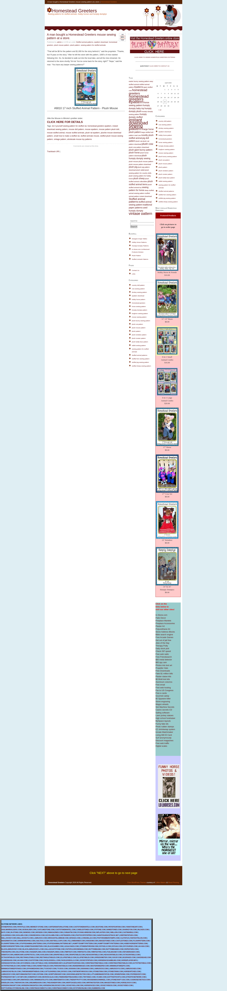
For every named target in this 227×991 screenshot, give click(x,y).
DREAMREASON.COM (37, 983)
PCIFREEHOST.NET (8, 977)
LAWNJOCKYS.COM (116, 968)
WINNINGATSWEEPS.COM (119, 966)
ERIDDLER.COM (7, 983)
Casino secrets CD (164, 710)
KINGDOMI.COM (92, 941)
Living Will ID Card (164, 735)
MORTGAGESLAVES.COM (75, 983)
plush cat (139, 141)
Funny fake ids (162, 724)
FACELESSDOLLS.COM (70, 960)
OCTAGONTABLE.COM (131, 955)
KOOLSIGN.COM (46, 955)
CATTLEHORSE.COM (52, 971)
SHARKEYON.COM (129, 929)
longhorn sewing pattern (140, 313)
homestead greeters (138, 91)
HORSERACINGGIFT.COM (10, 985)
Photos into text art (164, 665)
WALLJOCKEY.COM (8, 938)
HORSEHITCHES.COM (132, 971)
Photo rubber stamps (165, 726)
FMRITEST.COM (70, 952)
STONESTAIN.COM (100, 971)
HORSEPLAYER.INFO (129, 960)
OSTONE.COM (42, 974)
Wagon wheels (162, 704)
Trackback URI (53, 151)
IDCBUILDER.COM (29, 929)
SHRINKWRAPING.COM (26, 941)
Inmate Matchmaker (164, 732)
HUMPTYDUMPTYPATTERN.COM (85, 943)
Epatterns (138, 87)
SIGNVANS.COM (87, 968)
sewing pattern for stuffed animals (93, 45)
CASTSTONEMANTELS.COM (84, 927)
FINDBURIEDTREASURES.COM (70, 977)
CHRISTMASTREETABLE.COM (96, 963)
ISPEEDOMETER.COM (103, 957)
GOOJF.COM (116, 957)
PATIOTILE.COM (23, 927)
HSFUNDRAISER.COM (131, 952)
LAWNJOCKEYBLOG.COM (11, 971)
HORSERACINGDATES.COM (31, 985)
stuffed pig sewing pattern (140, 362)
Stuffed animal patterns (84, 42)
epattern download (101, 42)
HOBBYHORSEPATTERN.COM (12, 946)
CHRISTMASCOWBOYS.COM (40, 988)
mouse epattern (91, 129)
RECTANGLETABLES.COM (49, 957)
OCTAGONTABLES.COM (10, 957)
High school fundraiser (165, 718)
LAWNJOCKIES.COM (132, 968)
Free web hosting (163, 687)
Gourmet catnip (162, 696)
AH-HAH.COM (143, 946)
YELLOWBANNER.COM (76, 941)
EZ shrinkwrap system (165, 729)
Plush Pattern (136, 255)
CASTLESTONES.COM (124, 941)
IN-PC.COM (5, 932)
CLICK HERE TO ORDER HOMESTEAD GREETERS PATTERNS (154, 57)
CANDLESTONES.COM (85, 929)
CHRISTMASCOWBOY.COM (62, 988)
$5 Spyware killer (163, 698)
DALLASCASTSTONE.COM (54, 949)
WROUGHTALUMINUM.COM (58, 938)
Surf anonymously (163, 738)
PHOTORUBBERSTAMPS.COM (108, 938)
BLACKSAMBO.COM (55, 946)
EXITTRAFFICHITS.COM (116, 977)
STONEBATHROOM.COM (89, 946)
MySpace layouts (163, 721)
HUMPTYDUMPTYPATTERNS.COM (110, 943)
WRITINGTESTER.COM (95, 983)
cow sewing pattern (138, 289)
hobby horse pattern (138, 299)
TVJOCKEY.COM (50, 968)
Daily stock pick (162, 648)
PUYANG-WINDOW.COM (86, 932)
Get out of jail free (163, 640)
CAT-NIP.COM (22, 977)
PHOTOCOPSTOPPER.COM (86, 935)
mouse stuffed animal (56, 133)
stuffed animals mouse (90, 136)
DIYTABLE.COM (41, 963)
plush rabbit (140, 170)
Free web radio (162, 654)
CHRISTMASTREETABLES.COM (120, 963)
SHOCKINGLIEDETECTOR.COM (78, 974)
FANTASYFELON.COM (138, 938)
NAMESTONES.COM (114, 929)
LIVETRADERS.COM (67, 935)
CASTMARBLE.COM (130, 932)
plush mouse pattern (61, 45)
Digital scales (161, 746)
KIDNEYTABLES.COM (45, 966)
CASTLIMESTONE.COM (45, 929)
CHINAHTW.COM (70, 932)
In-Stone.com (161, 615)
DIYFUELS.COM (105, 946)
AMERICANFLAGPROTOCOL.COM (26, 955)
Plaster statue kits (163, 676)
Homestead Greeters (109, 2)
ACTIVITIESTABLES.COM (10, 966)
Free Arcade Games (164, 637)
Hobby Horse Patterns (139, 242)
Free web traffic (162, 743)
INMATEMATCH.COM (61, 980)
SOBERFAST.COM (34, 977)
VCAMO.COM (101, 977)
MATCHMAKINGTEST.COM (25, 974)
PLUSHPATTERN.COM (141, 941)
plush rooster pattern (139, 338)
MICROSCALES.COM (50, 977)
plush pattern (75, 45)
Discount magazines (164, 740)
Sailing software (163, 713)
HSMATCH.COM (7, 955)
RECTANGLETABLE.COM (29, 957)
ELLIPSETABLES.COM (85, 957)
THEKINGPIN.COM (8, 952)
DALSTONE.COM (22, 952)
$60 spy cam (161, 662)
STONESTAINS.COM (115, 971)
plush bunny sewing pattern (141, 321)
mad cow (137, 135)
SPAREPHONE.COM (122, 974)
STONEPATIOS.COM (8, 927)
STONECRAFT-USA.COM (120, 980)
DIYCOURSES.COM (130, 946)
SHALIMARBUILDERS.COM (11, 929)
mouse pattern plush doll (109, 129)
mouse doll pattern (76, 129)
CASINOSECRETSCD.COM (140, 980)
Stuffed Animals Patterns (140, 259)
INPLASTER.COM (102, 932)
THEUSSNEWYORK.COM (56, 983)
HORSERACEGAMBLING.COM (109, 960)
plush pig (133, 167)
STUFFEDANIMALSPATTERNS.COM (33, 943)
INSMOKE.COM (29, 932)
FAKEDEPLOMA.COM (37, 952)
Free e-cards (161, 693)
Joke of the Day (162, 643)
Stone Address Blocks (165, 632)
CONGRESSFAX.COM (37, 935)
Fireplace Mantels (163, 620)
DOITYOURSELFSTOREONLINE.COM (14, 988)
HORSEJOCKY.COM (128, 983)
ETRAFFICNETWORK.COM (136, 977)
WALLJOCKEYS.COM (25, 938)
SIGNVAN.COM (74, 968)
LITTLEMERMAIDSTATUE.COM (102, 974)
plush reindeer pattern (139, 335)
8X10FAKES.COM (129, 957)
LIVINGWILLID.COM (88, 938)
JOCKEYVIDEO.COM (124, 985)
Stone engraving (163, 701)
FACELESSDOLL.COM (52, 960)
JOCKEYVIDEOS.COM (108, 985)
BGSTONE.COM (101, 927)
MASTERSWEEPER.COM (100, 966)
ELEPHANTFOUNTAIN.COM (74, 963)
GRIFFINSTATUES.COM (128, 935)
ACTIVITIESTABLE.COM (141, 963)
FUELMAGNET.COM (114, 952)
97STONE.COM (99, 929)
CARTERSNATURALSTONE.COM (60, 927)
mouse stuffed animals (75, 133)
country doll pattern (138, 285)
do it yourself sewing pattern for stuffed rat (69, 126)
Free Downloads (163, 671)
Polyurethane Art (163, 629)
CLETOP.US (125, 938)
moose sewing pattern (139, 317)
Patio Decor (161, 618)
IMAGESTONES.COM (106, 941)
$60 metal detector (164, 659)
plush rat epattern (92, 133)
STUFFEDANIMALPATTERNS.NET (59, 943)
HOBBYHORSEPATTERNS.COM (135, 943)
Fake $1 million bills (164, 673)
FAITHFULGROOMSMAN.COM (77, 949)
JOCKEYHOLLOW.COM (74, 985)
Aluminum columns (164, 682)
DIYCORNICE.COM (27, 963)
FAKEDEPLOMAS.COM (55, 952)
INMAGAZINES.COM (55, 932)
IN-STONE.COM (16, 932)
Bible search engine (164, 634)
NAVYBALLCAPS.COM (58, 941)
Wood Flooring (173, 882)
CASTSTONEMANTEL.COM (65, 929)
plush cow (147, 143)
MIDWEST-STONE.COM (38, 927)
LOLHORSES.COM (8, 935)
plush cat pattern (137, 324)
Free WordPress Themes (136, 882)
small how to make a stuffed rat (67, 136)
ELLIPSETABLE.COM (68, 957)
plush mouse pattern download (140, 164)
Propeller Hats (162, 668)
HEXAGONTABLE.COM (94, 955)
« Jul (159, 110)
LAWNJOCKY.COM (8, 974)
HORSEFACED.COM (91, 985)
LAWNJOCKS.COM (101, 968)
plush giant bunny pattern (140, 150)
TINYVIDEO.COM (89, 977)
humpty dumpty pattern (139, 310)
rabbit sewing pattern (139, 345)
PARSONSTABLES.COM (62, 966)
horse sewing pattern (139, 306)
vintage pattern (60, 139)
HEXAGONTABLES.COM (113, 955)
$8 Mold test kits (163, 679)
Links (133, 274)
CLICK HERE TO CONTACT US (159, 66)
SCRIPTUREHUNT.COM (57, 974)
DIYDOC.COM (66, 971)
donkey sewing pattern (139, 292)
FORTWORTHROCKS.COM (82, 971)
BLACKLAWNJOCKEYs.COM (33, 949)
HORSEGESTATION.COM (10, 963)
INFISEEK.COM (41, 932)
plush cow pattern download (139, 147)
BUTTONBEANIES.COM (114, 949)
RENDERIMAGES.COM (81, 966)
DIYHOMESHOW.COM (35, 968)
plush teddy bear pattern (140, 342)
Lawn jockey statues (164, 715)
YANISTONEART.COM (134, 927)
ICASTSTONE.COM (35, 960)
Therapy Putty (162, 646)
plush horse (134, 153)
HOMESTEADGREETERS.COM (36, 946)
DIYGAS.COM (117, 946)
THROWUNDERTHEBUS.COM (32, 971)
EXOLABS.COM (21, 935)
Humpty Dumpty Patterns (140, 246)
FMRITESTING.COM (98, 952)
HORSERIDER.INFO (55, 963)
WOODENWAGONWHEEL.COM (98, 980)
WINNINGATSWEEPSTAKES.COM (13, 968)
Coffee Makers (160, 882)
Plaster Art (160, 626)
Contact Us (135, 270)
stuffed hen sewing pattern (140, 359)
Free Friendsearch (164, 657)
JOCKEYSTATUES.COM (88, 960)
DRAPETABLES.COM (77, 955)
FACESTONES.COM (8, 980)
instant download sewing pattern (138, 124)
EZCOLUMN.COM (52, 935)
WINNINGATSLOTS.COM (43, 980)
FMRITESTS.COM (83, 952)
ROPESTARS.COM (131, 949)
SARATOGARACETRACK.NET (108, 935)
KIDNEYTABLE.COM (28, 966)
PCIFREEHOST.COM (137, 974)
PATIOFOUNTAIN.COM (116, 927)
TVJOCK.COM (62, 968)
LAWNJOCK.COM (40, 938)
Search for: (134, 221)
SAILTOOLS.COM (42, 941)
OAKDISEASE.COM (144, 957)
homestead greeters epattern (99, 126)
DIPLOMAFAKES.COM (25, 980)
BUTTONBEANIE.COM (97, 949)
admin (59, 42)
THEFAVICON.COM (21, 983)
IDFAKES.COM (75, 938)
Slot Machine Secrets (165, 707)
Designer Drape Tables (139, 239)
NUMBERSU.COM (98, 988)
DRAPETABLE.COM (61, 955)
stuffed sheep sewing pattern (141, 366)
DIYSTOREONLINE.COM (82, 988)
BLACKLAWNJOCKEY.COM (11, 949)
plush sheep (139, 178)
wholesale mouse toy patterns (79, 139)
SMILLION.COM (115, 932)
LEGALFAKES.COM (71, 946)
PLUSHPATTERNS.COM (9, 943)
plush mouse (133, 161)
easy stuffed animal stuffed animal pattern (141, 84)
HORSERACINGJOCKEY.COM (54, 985)
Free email (160, 685)
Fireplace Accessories (165, 623)
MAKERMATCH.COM (8, 941)
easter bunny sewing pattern (139, 81)
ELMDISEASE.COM (9, 960)
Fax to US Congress (164, 690)
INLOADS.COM (143, 929)
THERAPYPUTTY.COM (78, 980)
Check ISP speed (163, 651)
